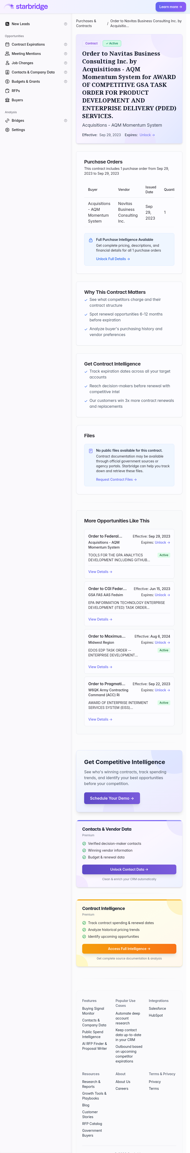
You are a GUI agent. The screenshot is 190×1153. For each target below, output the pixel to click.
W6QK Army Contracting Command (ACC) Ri (108, 692)
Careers (122, 1088)
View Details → (100, 572)
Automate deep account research (128, 1018)
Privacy (155, 1082)
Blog (85, 1105)
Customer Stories (90, 1114)
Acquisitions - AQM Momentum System (122, 125)
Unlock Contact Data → (129, 869)
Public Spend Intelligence (92, 1034)
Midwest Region (101, 642)
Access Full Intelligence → (129, 949)
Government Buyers (92, 1132)
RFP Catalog (92, 1124)
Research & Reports (91, 1084)
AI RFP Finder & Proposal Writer (94, 1046)
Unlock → (147, 135)
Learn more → (171, 7)
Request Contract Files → (116, 479)
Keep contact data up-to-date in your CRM (128, 1035)
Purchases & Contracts (86, 23)
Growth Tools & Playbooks (94, 1095)
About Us (123, 1082)
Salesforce (157, 1008)
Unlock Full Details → (113, 259)
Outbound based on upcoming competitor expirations (129, 1053)
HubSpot (156, 1015)
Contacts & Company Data (94, 1022)
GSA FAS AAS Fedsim (105, 595)
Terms (154, 1088)
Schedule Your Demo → (112, 798)
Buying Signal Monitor (93, 1010)
